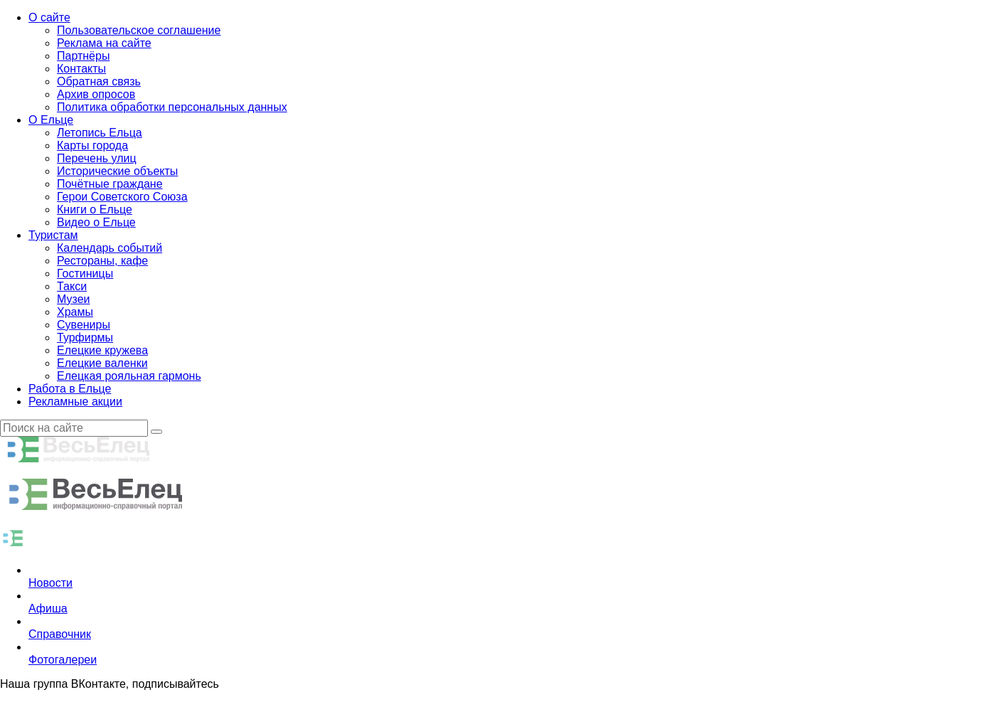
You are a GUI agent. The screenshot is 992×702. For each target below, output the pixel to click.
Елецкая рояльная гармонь (129, 376)
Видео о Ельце (96, 222)
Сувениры (83, 325)
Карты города (92, 145)
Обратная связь (99, 81)
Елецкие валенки (102, 363)
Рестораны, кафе (102, 261)
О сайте (49, 17)
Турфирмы (85, 337)
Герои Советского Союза (122, 197)
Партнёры (83, 56)
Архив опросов (96, 94)
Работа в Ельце (69, 389)
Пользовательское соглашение (138, 30)
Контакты (81, 69)
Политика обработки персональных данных (172, 107)
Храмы (75, 312)
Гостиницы (85, 273)
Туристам (53, 235)
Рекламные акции (75, 401)
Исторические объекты (117, 171)
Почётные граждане (110, 184)
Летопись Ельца (99, 133)
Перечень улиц (97, 158)
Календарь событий (109, 248)
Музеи (73, 299)
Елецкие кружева (102, 350)
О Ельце (50, 120)
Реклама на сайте (104, 43)
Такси (72, 286)
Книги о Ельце (94, 209)
